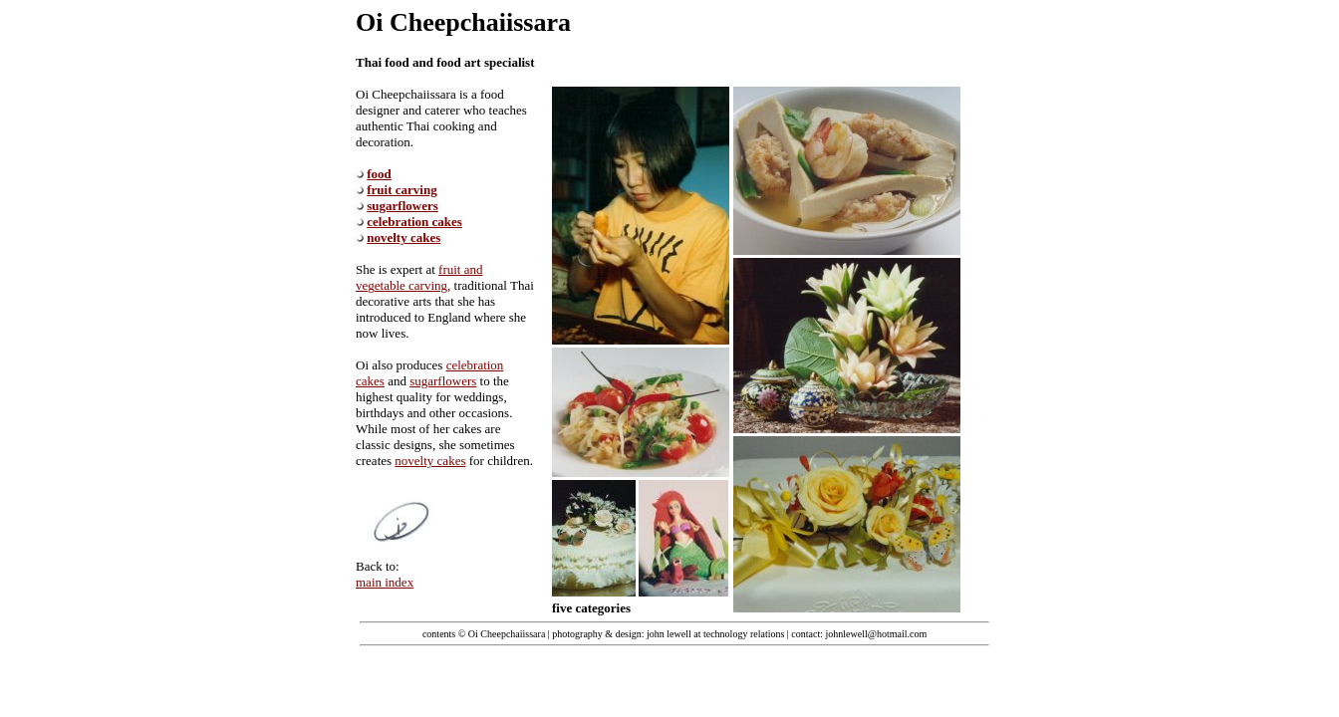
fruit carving (401, 189)
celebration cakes (414, 221)
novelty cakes (403, 237)
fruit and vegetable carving (419, 277)
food (379, 173)
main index (384, 582)
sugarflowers (402, 205)
